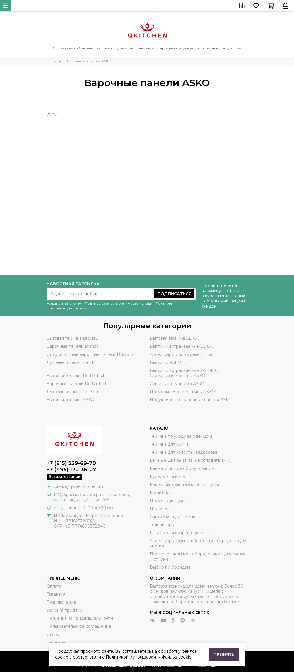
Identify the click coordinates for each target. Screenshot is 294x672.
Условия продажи (65, 610)
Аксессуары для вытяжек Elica (181, 354)
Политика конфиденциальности (80, 618)
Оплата (54, 586)
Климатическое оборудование (182, 468)
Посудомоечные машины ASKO (182, 391)
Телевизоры (162, 524)
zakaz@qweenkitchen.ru (78, 486)
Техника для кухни (169, 444)
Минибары (161, 492)
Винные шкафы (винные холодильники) (190, 460)
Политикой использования (133, 657)
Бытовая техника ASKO (70, 399)
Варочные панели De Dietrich (77, 383)
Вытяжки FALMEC (168, 362)
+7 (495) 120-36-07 (71, 469)
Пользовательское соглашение (79, 626)
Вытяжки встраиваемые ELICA (181, 346)
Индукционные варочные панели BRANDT (91, 354)
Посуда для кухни (168, 500)
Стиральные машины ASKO (177, 375)
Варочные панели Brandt (72, 346)
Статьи (53, 634)
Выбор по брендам (170, 567)
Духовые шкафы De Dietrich (75, 391)
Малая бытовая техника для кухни (185, 484)
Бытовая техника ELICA (174, 338)
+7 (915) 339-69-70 (71, 463)
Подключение (61, 602)
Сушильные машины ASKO (177, 383)
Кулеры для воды (168, 476)
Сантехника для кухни (173, 516)
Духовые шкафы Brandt (71, 362)
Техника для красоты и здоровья (183, 452)
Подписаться (174, 293)
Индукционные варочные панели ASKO (191, 399)
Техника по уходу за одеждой (181, 436)
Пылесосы (160, 508)
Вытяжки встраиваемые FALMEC (184, 370)
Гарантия (56, 594)
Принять (224, 654)
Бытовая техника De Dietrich (76, 375)
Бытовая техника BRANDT (74, 338)
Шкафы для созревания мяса (180, 532)
